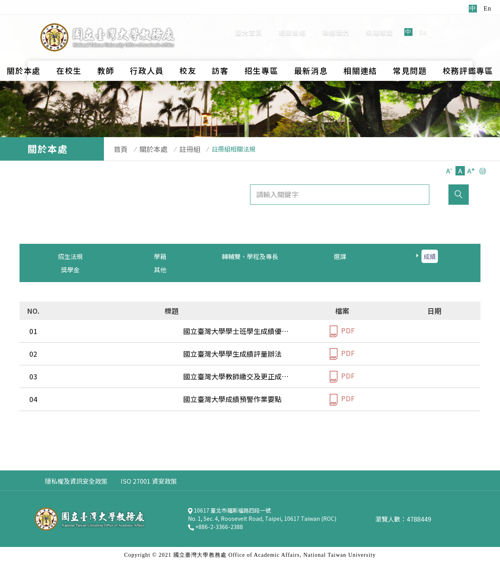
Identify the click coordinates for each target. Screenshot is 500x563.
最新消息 (311, 53)
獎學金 (70, 269)
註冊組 (178, 149)
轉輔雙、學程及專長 (250, 256)
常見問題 (410, 53)
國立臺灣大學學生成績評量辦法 (104, 354)
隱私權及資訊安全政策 (76, 481)
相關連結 (292, 23)
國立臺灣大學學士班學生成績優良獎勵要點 (121, 331)
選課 (340, 256)
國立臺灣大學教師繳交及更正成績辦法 (114, 376)
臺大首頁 (248, 23)
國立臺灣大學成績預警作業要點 (104, 399)
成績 (429, 256)
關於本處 (24, 53)
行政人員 (147, 53)
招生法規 (70, 256)
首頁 (117, 149)
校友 (187, 53)
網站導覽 (379, 23)
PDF (342, 331)
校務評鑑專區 (468, 53)
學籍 (160, 256)
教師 (105, 53)
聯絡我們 (336, 23)
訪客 (220, 53)
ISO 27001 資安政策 (149, 481)
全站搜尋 (453, 23)
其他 (160, 269)
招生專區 (262, 53)
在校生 (69, 53)
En (423, 23)
